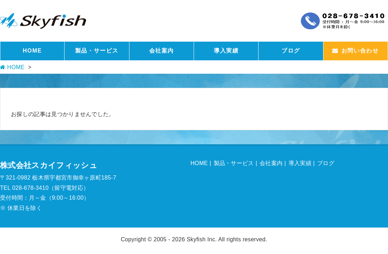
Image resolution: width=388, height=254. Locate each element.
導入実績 (226, 51)
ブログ (290, 51)
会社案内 (161, 51)
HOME (32, 51)
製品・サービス (97, 51)
